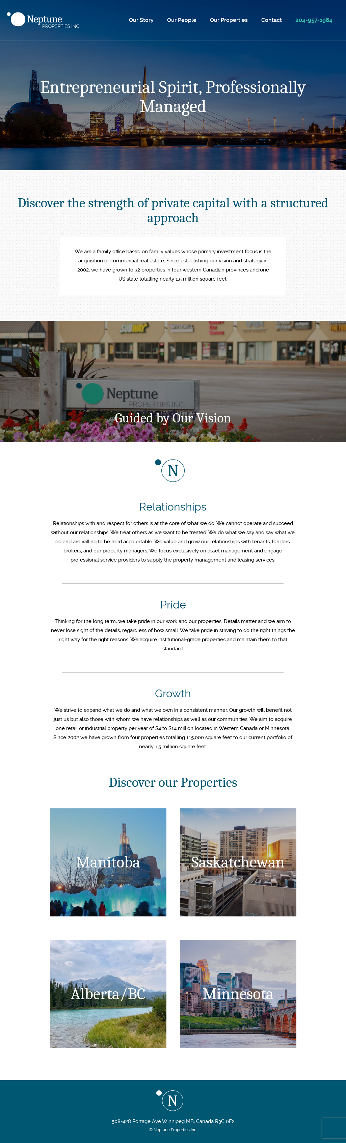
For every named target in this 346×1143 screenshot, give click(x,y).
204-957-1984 (313, 20)
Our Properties (229, 20)
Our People (181, 20)
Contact (271, 20)
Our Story (141, 20)
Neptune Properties (43, 20)
